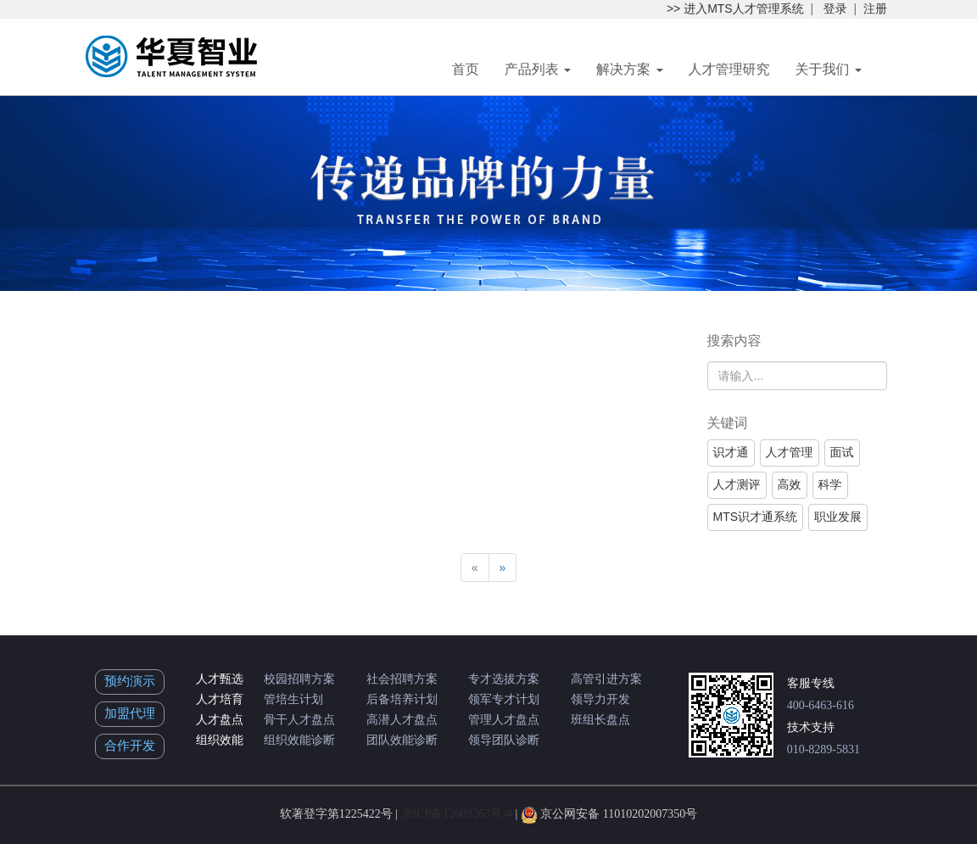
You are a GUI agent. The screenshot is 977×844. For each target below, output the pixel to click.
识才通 (731, 452)
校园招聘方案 (299, 679)
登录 (835, 8)
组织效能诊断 (299, 740)
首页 (465, 69)
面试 (842, 452)
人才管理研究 (729, 69)
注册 (875, 8)
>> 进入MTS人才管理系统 (735, 8)
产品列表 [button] (538, 69)
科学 (830, 484)
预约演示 (129, 681)
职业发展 (838, 516)
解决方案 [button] (629, 69)
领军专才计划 (503, 699)
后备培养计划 (402, 699)
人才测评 (737, 484)
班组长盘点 (600, 719)
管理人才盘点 (503, 719)
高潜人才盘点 (402, 719)
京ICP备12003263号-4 (456, 814)
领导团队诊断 (503, 740)
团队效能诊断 (402, 740)
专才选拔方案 (503, 679)
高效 (789, 484)
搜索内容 (734, 340)
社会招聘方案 (402, 679)
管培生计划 (293, 699)
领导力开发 (600, 699)
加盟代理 (129, 713)
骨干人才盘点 (299, 719)
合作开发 (129, 745)
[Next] (502, 567)
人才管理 (789, 452)
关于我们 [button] (829, 69)
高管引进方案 (606, 679)
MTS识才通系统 (755, 516)
